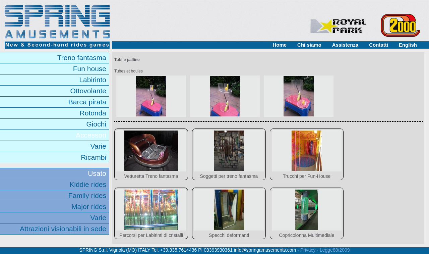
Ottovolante (88, 91)
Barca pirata (87, 102)
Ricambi (93, 157)
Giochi (96, 124)
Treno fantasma (81, 57)
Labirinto (92, 80)
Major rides (88, 206)
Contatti (378, 45)
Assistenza (345, 45)
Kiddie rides (87, 184)
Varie (98, 146)
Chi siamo (309, 45)
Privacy (308, 250)
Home (279, 45)
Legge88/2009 (335, 250)
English (408, 45)
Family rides (87, 195)
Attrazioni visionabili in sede (63, 229)
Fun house (89, 68)
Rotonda (93, 113)
